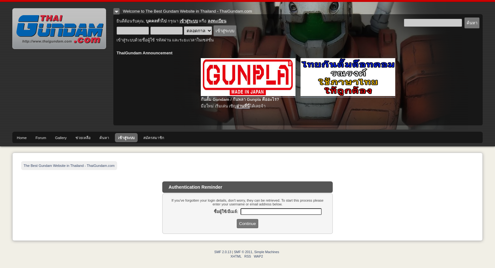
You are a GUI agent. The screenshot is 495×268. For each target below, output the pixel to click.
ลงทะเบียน (217, 21)
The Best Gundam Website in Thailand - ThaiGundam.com (59, 28)
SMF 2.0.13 (222, 252)
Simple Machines (266, 252)
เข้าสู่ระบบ (189, 21)
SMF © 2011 (243, 252)
